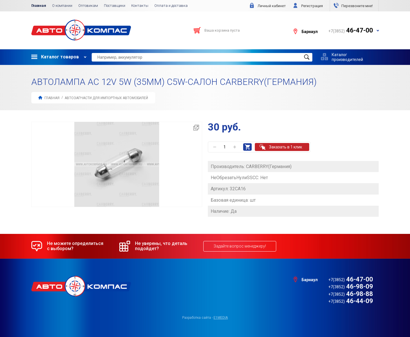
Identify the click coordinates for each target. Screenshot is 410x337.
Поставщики (114, 5)
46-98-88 (350, 293)
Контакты (139, 5)
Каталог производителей (347, 57)
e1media (221, 318)
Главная (38, 5)
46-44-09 (350, 301)
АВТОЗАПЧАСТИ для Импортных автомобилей (106, 98)
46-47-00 (350, 279)
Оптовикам (88, 5)
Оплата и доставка (171, 5)
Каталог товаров (55, 57)
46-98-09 (350, 286)
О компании (62, 5)
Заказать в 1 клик (285, 147)
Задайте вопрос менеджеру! (240, 246)
